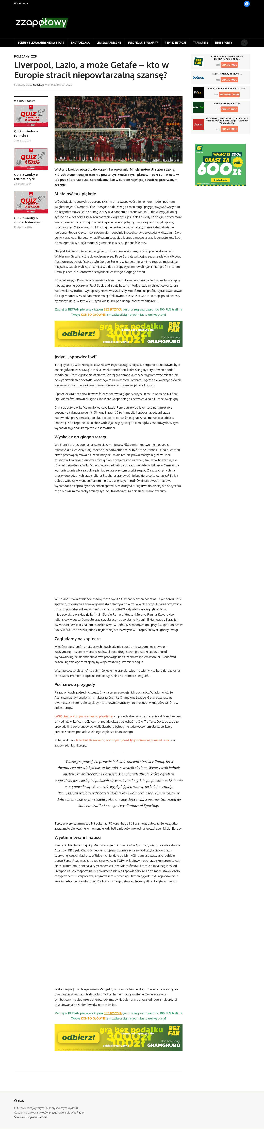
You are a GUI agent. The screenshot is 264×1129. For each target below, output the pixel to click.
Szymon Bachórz (37, 1117)
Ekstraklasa (80, 42)
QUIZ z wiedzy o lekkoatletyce (26, 177)
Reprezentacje (175, 42)
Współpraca (21, 3)
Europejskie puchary (143, 42)
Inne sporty (223, 42)
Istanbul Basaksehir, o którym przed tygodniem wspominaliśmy (122, 740)
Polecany (21, 56)
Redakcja (38, 84)
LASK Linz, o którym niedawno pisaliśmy (84, 716)
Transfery (200, 42)
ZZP (34, 56)
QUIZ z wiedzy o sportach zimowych (28, 220)
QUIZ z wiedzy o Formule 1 (26, 133)
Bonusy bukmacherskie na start (41, 42)
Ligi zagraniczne (109, 42)
